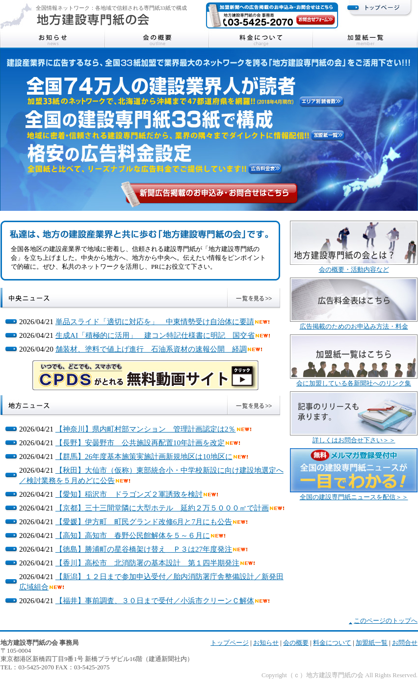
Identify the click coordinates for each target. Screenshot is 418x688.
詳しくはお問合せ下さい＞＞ (354, 440)
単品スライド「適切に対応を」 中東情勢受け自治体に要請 (154, 321)
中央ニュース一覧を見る (254, 297)
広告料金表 (265, 169)
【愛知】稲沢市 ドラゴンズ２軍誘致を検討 (129, 494)
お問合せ (405, 642)
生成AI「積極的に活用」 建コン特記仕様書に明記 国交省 (155, 335)
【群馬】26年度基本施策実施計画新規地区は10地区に (144, 456)
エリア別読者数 (321, 101)
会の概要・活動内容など (354, 269)
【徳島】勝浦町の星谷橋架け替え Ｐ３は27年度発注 (143, 549)
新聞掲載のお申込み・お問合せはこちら (211, 193)
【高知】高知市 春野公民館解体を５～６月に (132, 535)
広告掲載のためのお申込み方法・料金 (354, 326)
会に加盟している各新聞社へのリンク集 (353, 383)
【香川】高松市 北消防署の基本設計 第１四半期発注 (147, 563)
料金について (261, 39)
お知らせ (53, 39)
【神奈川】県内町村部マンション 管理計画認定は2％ (145, 429)
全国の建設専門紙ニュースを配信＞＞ (354, 497)
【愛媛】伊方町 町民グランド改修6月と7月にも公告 (143, 521)
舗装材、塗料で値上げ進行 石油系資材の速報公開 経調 (151, 349)
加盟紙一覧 (365, 39)
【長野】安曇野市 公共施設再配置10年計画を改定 (140, 442)
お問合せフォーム (315, 20)
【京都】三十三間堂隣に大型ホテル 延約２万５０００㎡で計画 (162, 508)
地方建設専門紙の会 (93, 19)
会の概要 (157, 39)
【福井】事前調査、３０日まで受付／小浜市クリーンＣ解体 (154, 600)
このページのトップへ (386, 620)
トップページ (380, 7)
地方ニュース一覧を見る (254, 405)
